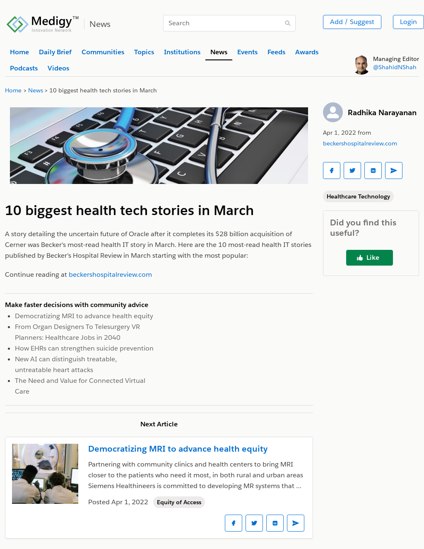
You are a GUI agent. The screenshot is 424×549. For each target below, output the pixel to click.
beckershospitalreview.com (360, 143)
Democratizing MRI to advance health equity (84, 316)
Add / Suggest (352, 21)
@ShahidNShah (395, 67)
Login (408, 21)
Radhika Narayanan (382, 112)
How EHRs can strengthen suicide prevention (84, 348)
